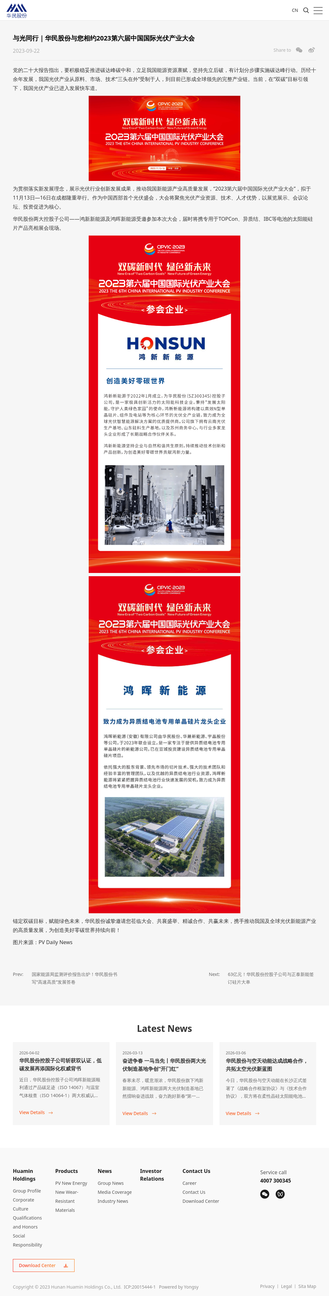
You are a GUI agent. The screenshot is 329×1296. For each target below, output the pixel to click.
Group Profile (27, 1190)
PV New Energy (71, 1183)
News (105, 1170)
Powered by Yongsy (181, 1287)
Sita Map (307, 1287)
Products (66, 1170)
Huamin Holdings (24, 1174)
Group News (111, 1183)
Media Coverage (115, 1192)
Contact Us (196, 1170)
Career (189, 1183)
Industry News (113, 1201)
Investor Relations (152, 1174)
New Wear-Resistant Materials (66, 1201)
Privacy (266, 1287)
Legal (285, 1287)
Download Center (200, 1201)
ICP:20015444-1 (140, 1287)
